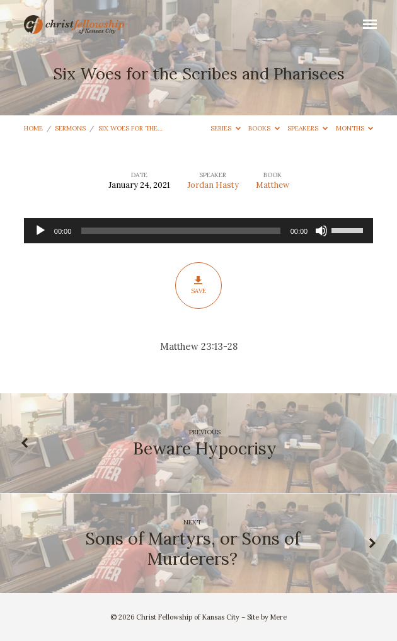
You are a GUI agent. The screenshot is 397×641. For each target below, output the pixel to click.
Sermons (70, 128)
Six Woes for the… (130, 128)
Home (33, 128)
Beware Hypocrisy (205, 448)
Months (355, 128)
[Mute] (321, 230)
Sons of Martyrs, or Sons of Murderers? (192, 548)
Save (198, 285)
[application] (198, 230)
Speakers (307, 128)
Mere (278, 617)
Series (225, 128)
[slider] (180, 231)
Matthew (272, 185)
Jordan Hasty (213, 185)
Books (264, 128)
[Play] (40, 230)
